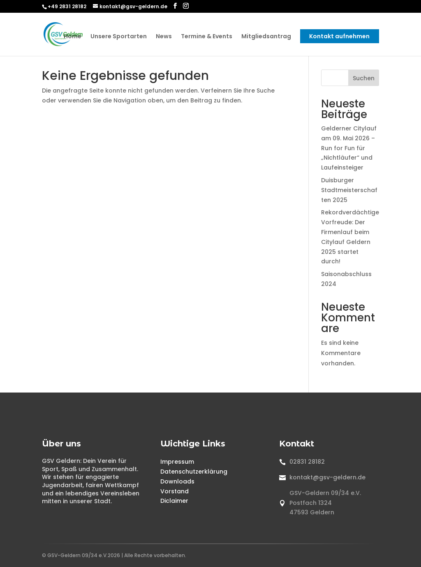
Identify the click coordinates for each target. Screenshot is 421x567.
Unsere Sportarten (118, 36)
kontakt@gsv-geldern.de (327, 477)
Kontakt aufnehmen (339, 36)
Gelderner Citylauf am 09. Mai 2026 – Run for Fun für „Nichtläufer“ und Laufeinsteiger (349, 148)
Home (72, 36)
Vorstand (174, 491)
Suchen (364, 78)
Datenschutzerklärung (193, 471)
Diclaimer (174, 501)
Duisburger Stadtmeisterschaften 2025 (349, 190)
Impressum (177, 462)
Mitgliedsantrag (266, 36)
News (164, 36)
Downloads (177, 481)
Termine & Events (206, 36)
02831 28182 (307, 462)
